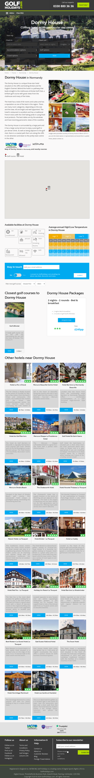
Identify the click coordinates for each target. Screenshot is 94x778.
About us (37, 748)
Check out (42, 37)
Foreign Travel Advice (42, 755)
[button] (47, 186)
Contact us (38, 745)
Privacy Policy (24, 747)
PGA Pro (20, 13)
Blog (35, 753)
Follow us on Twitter (9, 743)
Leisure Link (23, 752)
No (11, 272)
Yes (24, 272)
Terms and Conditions (23, 743)
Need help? (83, 5)
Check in (9, 37)
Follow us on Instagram (9, 753)
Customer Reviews (41, 750)
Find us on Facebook (9, 748)
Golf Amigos (24, 749)
